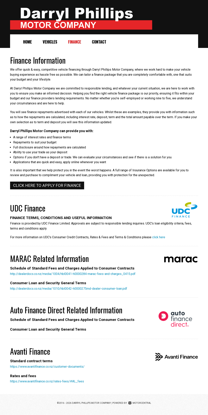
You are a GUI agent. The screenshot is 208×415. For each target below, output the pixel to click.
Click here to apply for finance (47, 185)
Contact (99, 42)
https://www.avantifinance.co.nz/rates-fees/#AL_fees (47, 381)
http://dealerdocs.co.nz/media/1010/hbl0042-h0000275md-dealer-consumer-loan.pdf (68, 288)
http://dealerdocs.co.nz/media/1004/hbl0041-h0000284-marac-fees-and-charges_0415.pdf (73, 274)
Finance (74, 42)
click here (158, 237)
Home (27, 42)
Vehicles (50, 42)
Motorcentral (139, 403)
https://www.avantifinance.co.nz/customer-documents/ (47, 366)
